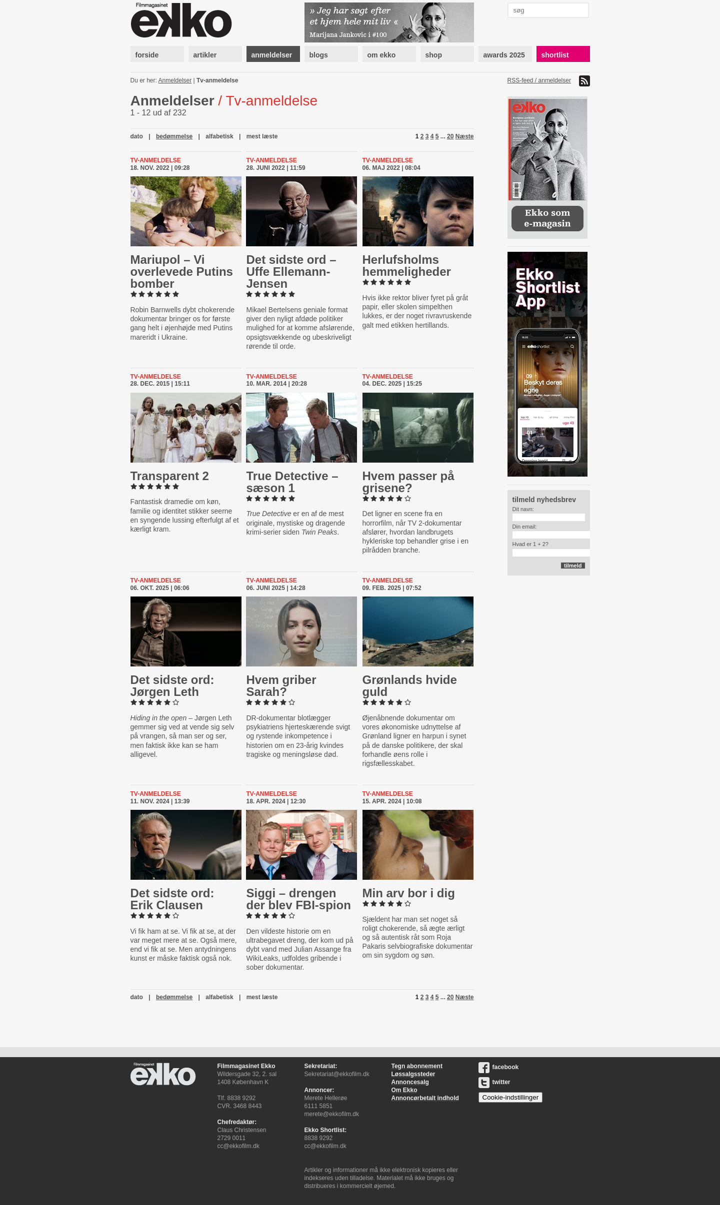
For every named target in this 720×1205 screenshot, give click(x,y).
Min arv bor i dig (408, 893)
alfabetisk (219, 136)
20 (450, 136)
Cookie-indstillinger (510, 1097)
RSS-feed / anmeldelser (539, 80)
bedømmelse (174, 136)
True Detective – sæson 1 (292, 482)
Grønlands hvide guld (409, 685)
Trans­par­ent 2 (169, 476)
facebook (498, 1067)
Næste (465, 136)
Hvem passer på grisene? (408, 482)
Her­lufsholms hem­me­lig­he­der (406, 265)
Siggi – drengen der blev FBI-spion (298, 899)
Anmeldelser (175, 80)
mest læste (262, 136)
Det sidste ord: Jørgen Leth (172, 685)
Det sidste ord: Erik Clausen (172, 899)
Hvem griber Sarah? (281, 685)
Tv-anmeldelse (217, 80)
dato (136, 136)
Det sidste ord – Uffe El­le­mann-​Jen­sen (291, 271)
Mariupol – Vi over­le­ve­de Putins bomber (181, 271)
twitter (494, 1082)
